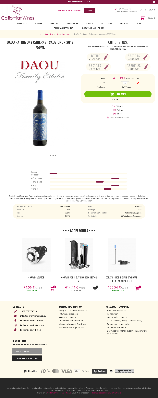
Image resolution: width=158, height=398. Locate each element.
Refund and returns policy (118, 324)
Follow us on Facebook (31, 320)
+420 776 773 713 (124, 9)
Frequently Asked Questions (73, 324)
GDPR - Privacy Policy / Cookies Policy (124, 320)
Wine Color (22, 23)
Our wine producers (69, 314)
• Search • (89, 10)
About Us (124, 23)
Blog (139, 23)
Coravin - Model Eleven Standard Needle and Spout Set (122, 279)
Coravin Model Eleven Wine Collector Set (79, 279)
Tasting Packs (72, 23)
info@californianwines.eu (127, 11)
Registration (112, 314)
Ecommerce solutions (101, 393)
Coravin (89, 23)
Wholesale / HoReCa (116, 327)
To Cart (118, 94)
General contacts (68, 317)
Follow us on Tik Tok (30, 329)
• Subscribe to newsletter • (27, 358)
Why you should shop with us (73, 310)
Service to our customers (71, 320)
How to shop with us (116, 310)
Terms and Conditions (117, 317)
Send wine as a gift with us (93, 27)
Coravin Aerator (36, 277)
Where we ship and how (63, 27)
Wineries (38, 23)
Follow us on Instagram (32, 325)
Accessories (106, 23)
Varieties (54, 23)
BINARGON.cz (115, 393)
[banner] (17, 12)
